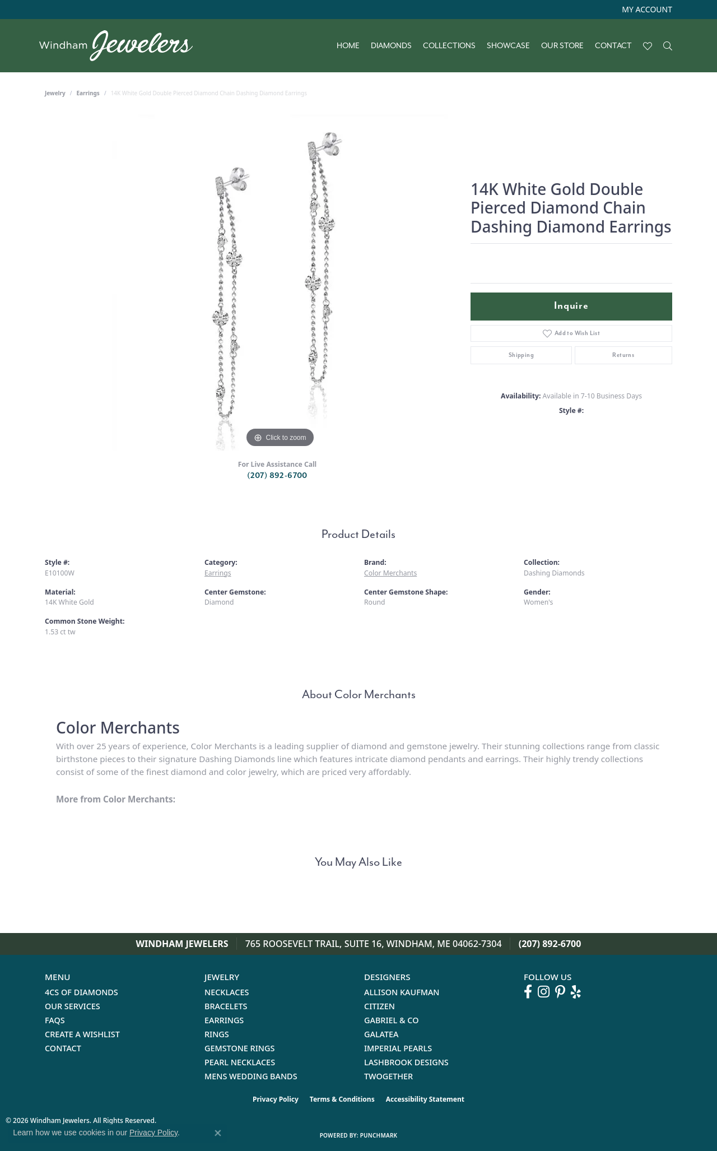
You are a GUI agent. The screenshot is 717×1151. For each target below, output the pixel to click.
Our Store (562, 45)
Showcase (508, 45)
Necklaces (226, 992)
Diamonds (391, 45)
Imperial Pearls (398, 1048)
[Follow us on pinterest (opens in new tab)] (560, 992)
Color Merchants (390, 573)
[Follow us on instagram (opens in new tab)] (544, 992)
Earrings (88, 93)
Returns (623, 355)
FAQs (55, 1020)
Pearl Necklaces (239, 1062)
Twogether (388, 1076)
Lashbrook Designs (406, 1062)
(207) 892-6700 (277, 475)
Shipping (521, 355)
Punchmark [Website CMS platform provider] (379, 1135)
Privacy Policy (276, 1099)
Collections (449, 45)
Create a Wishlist (82, 1034)
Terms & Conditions (342, 1099)
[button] (646, 9)
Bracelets (226, 1006)
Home (348, 45)
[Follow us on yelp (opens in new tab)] (576, 992)
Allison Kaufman (402, 992)
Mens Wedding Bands (250, 1076)
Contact (613, 45)
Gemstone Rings (239, 1048)
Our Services (72, 1006)
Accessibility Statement (425, 1099)
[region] (280, 282)
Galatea (381, 1034)
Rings (216, 1034)
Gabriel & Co (391, 1020)
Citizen (379, 1006)
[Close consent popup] (218, 1133)
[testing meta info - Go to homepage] (121, 45)
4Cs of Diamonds (81, 992)
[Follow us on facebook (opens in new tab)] (528, 992)
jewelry (55, 93)
